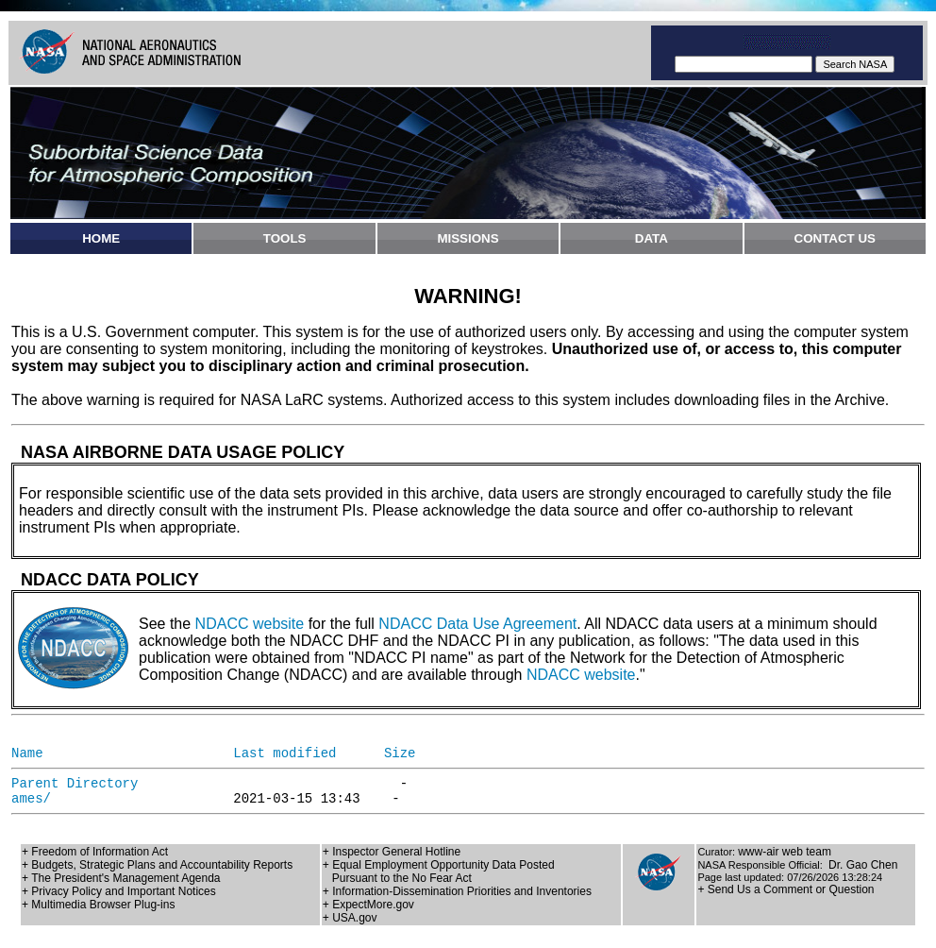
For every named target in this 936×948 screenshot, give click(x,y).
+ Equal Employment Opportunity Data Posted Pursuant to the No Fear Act (439, 871)
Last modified (284, 753)
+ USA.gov (350, 917)
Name (27, 753)
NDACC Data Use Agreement (477, 624)
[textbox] (743, 64)
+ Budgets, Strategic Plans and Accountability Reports (157, 865)
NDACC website (250, 624)
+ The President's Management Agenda (121, 878)
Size (400, 753)
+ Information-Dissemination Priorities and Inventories (457, 891)
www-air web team (784, 851)
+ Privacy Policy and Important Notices (119, 891)
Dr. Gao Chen (862, 865)
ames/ (31, 798)
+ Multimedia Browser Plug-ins (98, 904)
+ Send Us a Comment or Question (785, 889)
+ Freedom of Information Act (95, 851)
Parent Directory (74, 783)
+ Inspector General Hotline (391, 851)
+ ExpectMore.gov (368, 904)
